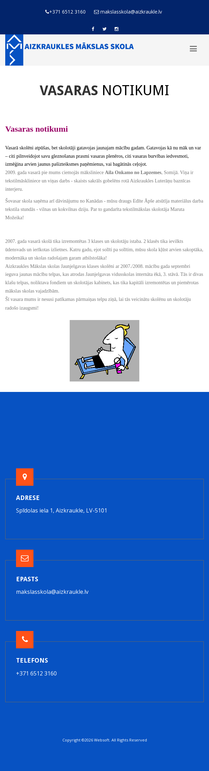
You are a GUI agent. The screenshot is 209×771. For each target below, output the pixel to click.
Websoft (101, 740)
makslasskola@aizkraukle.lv (52, 592)
